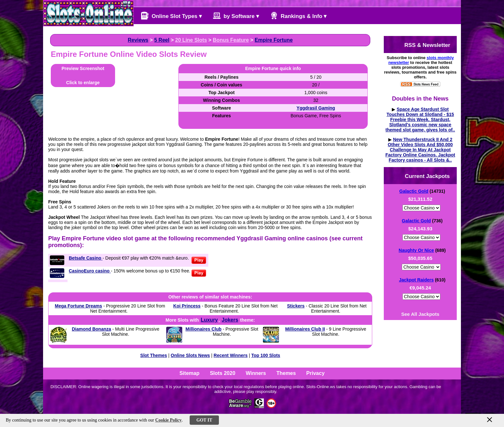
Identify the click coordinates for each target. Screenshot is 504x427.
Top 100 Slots (265, 355)
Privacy (315, 373)
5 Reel (161, 40)
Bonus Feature (231, 40)
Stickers (295, 305)
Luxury (209, 320)
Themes (286, 373)
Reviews (138, 40)
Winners (256, 373)
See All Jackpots (420, 314)
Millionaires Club (203, 329)
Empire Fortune (273, 40)
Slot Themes (153, 355)
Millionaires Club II (305, 329)
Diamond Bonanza (91, 329)
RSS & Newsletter (421, 44)
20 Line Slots (191, 40)
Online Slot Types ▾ (171, 16)
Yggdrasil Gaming (316, 108)
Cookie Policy (168, 420)
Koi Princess (187, 305)
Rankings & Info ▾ (298, 16)
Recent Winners (231, 355)
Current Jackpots (422, 176)
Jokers (230, 320)
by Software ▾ (236, 16)
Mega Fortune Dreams (78, 305)
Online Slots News (190, 355)
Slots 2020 (222, 373)
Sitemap (189, 373)
